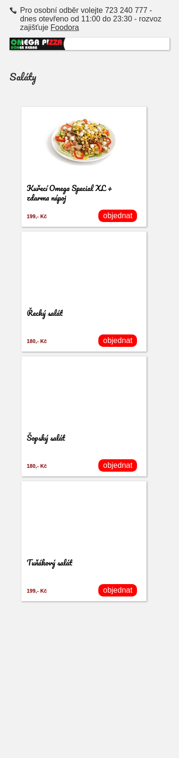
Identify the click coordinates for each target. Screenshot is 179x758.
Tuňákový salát (49, 562)
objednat (117, 216)
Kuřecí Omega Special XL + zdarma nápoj (70, 193)
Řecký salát (45, 312)
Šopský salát (46, 437)
